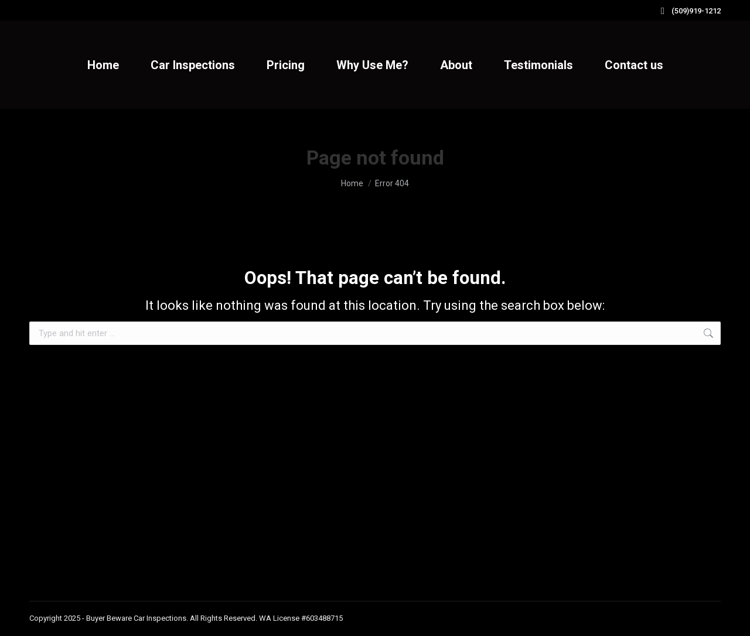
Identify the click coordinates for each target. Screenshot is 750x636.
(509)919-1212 (689, 10)
